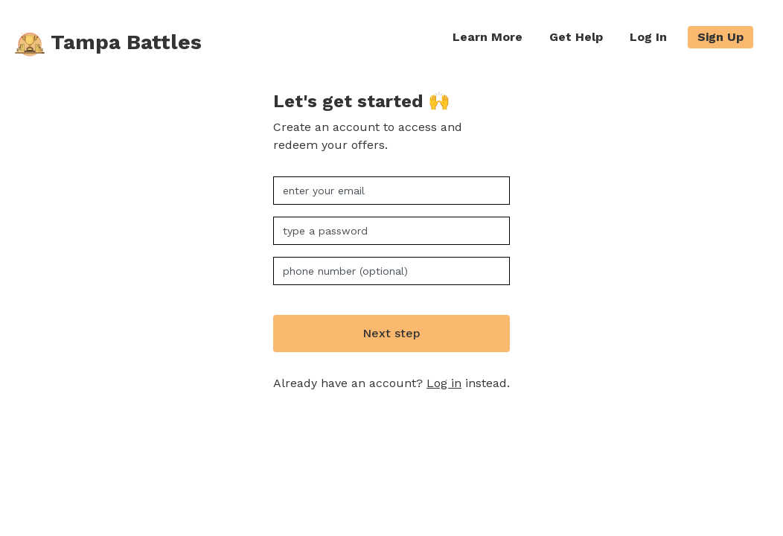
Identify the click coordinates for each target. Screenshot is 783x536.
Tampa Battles (108, 44)
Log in (443, 383)
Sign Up (720, 37)
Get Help (576, 37)
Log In (648, 37)
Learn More (487, 37)
